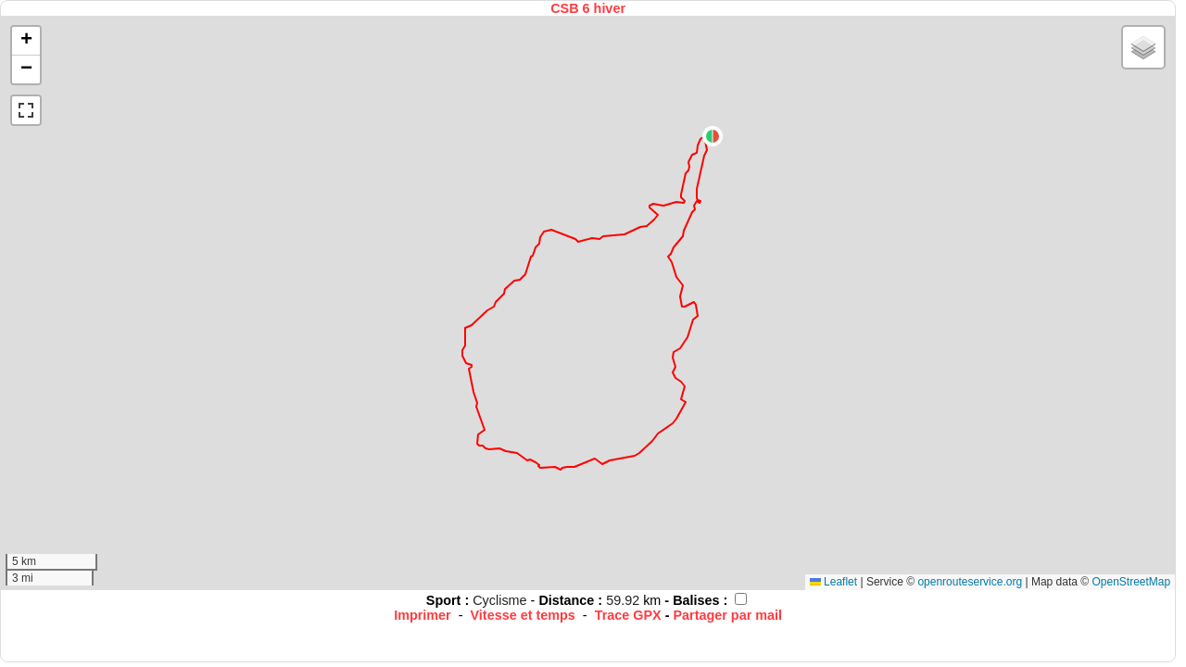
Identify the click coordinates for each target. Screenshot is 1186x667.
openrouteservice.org (969, 581)
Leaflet (833, 581)
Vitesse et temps (523, 615)
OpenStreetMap (1130, 581)
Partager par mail (727, 615)
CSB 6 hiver (587, 8)
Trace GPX (628, 615)
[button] (712, 136)
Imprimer (422, 615)
